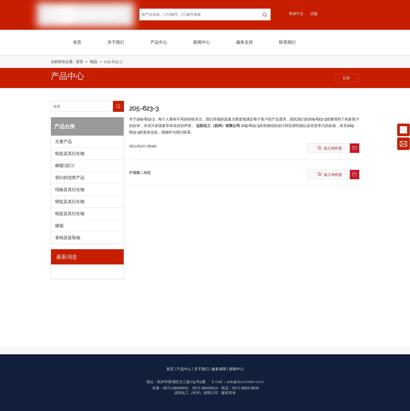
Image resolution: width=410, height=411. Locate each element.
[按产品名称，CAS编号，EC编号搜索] (199, 14)
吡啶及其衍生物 (69, 153)
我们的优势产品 (69, 177)
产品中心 (183, 369)
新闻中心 (236, 369)
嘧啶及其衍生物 (69, 201)
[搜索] (82, 106)
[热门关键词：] (265, 14)
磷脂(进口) (65, 165)
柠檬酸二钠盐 (140, 172)
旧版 (314, 13)
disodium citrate (142, 146)
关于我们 (201, 369)
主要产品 (63, 141)
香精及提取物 (67, 237)
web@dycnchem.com (245, 382)
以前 (347, 78)
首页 (170, 369)
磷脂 (59, 225)
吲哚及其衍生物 (69, 189)
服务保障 (219, 369)
